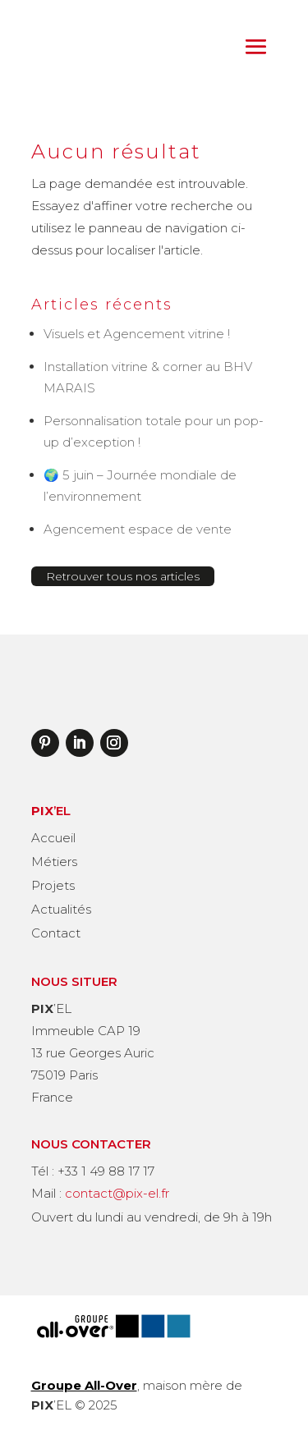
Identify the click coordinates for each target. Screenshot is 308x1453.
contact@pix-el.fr (117, 1193)
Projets (53, 885)
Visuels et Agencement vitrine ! (137, 333)
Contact (55, 933)
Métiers (54, 861)
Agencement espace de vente (138, 529)
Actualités (61, 909)
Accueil (53, 838)
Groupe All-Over (84, 1385)
